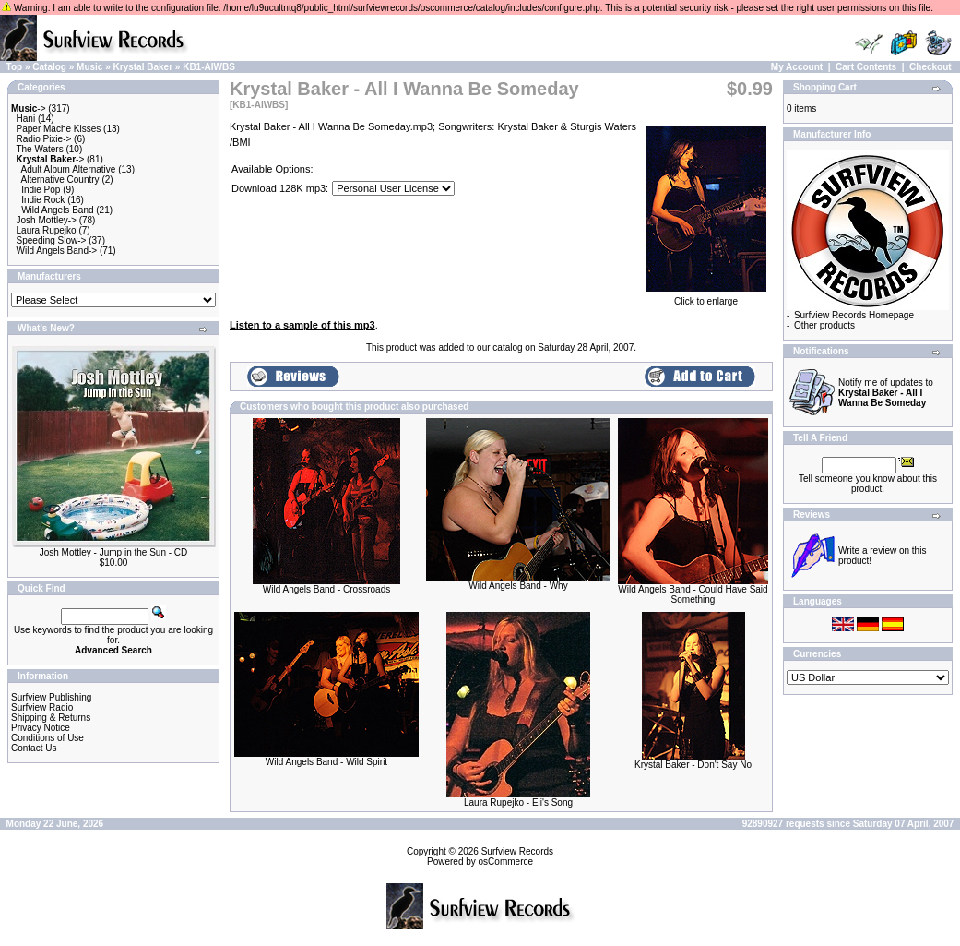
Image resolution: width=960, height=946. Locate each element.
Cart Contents (866, 67)
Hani (26, 119)
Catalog (49, 67)
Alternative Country (60, 179)
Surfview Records (517, 851)
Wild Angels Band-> (57, 250)
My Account (797, 67)
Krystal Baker (142, 67)
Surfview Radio (42, 707)
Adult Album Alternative (68, 169)
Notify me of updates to (885, 392)
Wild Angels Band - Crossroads (326, 589)
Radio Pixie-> (44, 139)
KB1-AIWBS (209, 67)
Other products (824, 325)
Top (14, 67)
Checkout (930, 67)
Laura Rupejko (47, 230)
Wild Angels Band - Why (517, 586)
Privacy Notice (40, 728)
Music (89, 67)
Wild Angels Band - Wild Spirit (326, 762)
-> (28, 108)
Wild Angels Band (57, 210)
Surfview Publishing (51, 697)
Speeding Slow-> (52, 240)
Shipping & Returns (50, 717)
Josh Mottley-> (47, 220)
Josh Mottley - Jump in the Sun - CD (114, 552)
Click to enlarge (706, 297)
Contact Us (33, 748)
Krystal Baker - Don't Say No (693, 765)
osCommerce (506, 861)
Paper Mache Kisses (59, 129)
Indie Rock (43, 200)
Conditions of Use (47, 738)
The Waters (39, 149)
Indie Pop (40, 190)
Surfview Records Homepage (854, 315)
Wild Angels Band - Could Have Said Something (692, 594)
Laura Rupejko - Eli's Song (518, 802)
